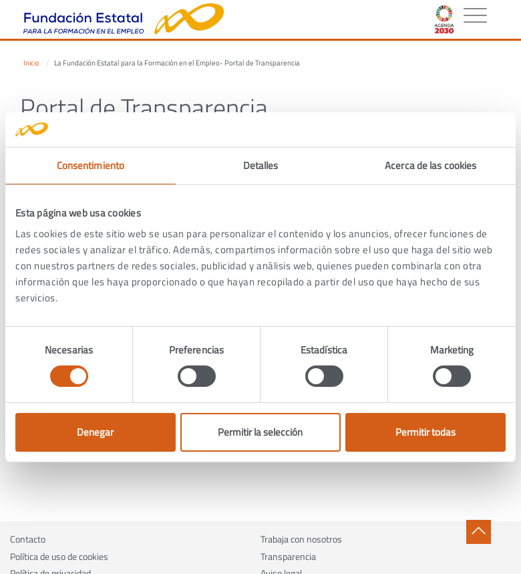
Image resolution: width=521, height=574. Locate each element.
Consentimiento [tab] (90, 165)
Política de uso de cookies (59, 556)
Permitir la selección (260, 432)
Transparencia (288, 556)
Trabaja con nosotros (301, 539)
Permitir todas (425, 432)
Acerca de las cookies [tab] (430, 165)
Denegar (95, 432)
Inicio (31, 62)
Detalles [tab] (261, 165)
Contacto (27, 539)
